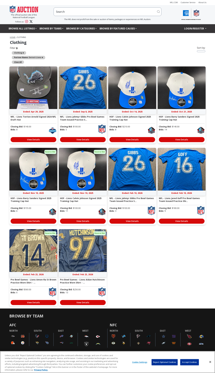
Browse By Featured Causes (117, 28)
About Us (202, 2)
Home (12, 37)
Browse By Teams (51, 28)
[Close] (210, 362)
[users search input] (107, 11)
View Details (33, 139)
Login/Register (194, 28)
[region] (107, 362)
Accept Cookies (189, 362)
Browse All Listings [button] (22, 28)
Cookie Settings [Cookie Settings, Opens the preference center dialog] (139, 362)
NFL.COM (174, 2)
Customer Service (188, 2)
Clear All (18, 62)
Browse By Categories (80, 28)
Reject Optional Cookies (164, 362)
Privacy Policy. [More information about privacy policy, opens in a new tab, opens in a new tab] (41, 370)
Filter (14, 48)
